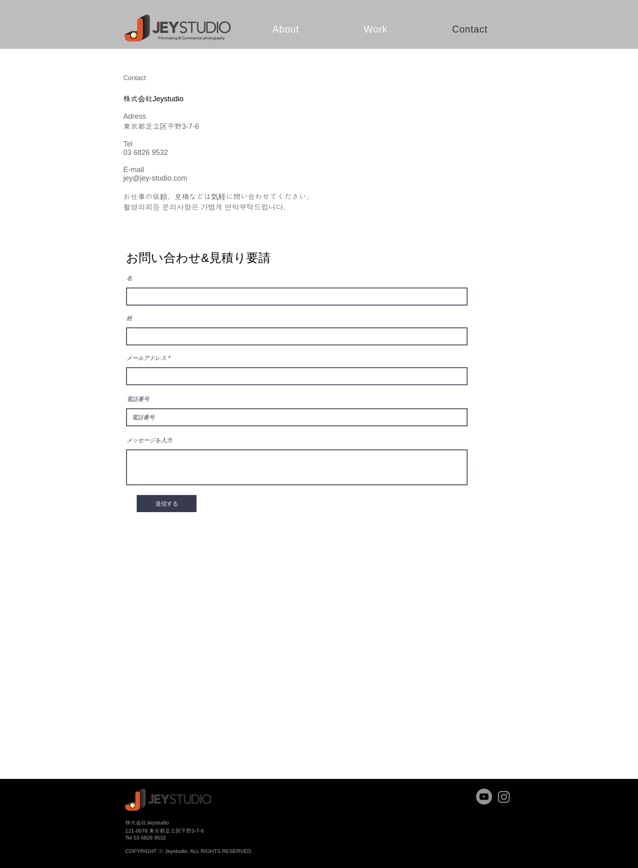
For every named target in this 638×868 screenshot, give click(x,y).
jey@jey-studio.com (155, 178)
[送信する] (167, 503)
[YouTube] (484, 797)
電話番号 (138, 399)
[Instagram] (504, 797)
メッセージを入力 (149, 440)
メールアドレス (146, 358)
